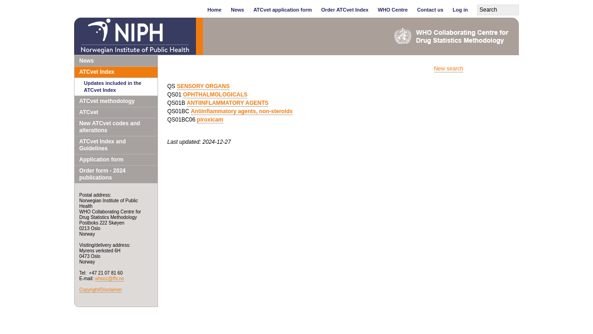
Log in (460, 10)
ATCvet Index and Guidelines (102, 145)
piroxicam (210, 119)
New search (448, 68)
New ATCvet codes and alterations (109, 127)
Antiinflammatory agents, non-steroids (242, 111)
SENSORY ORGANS (203, 86)
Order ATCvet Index (344, 10)
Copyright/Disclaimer (100, 289)
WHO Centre (393, 10)
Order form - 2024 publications (102, 174)
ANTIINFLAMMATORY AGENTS (227, 103)
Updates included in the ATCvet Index (112, 86)
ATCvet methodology (107, 101)
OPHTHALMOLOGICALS (215, 94)
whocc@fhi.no (109, 278)
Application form (101, 159)
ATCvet (88, 112)
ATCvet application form (282, 10)
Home (215, 10)
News (237, 10)
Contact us (430, 10)
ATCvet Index (96, 72)
